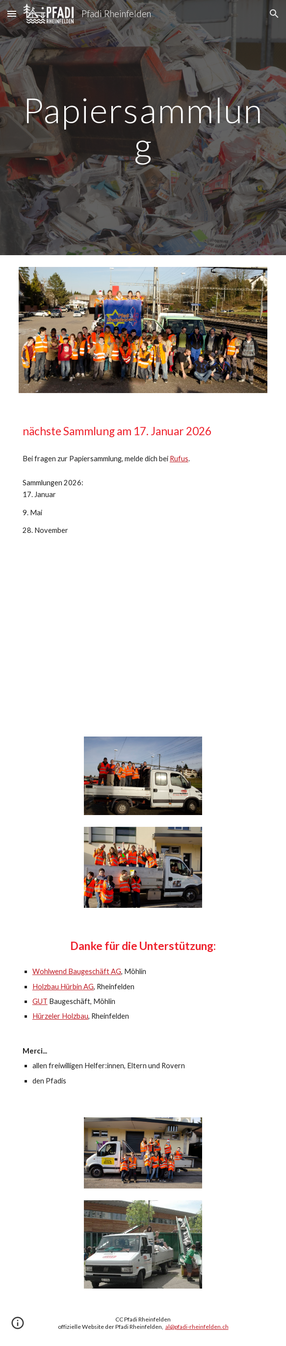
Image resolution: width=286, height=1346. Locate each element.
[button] (12, 13)
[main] (143, 127)
